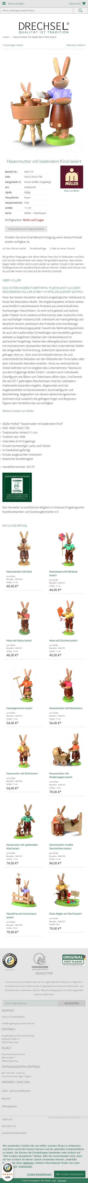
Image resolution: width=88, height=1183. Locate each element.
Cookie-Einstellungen (14, 1166)
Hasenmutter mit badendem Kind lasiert (34, 37)
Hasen (6, 37)
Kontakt (6, 1153)
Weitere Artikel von (18, 411)
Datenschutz (9, 1160)
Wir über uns (9, 1126)
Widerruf (7, 1146)
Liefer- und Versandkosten (16, 1090)
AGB (4, 1139)
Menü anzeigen (16, 3)
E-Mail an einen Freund (62, 248)
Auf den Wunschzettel (14, 248)
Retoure (6, 1098)
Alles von (71, 190)
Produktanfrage (38, 248)
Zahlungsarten (9, 1106)
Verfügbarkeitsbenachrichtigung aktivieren (26, 229)
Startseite (7, 1119)
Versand (62, 1180)
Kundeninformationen (14, 1133)
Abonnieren (71, 1003)
